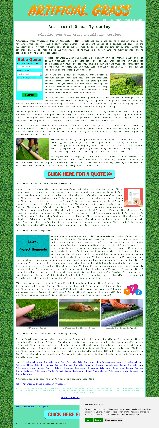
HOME (104, 20)
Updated (45, 407)
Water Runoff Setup (49, 368)
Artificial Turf (44, 371)
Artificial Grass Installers (125, 371)
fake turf (136, 213)
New (39, 407)
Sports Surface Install (68, 365)
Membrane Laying (94, 365)
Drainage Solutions (74, 368)
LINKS (111, 20)
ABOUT (118, 20)
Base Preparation (96, 371)
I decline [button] (98, 420)
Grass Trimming (24, 374)
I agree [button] (89, 420)
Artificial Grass (25, 368)
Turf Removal (68, 362)
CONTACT (127, 20)
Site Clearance (86, 362)
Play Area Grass (122, 368)
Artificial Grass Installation (40, 362)
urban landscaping (56, 216)
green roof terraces (110, 195)
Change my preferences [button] (113, 420)
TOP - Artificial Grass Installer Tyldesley (41, 384)
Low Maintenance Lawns (110, 362)
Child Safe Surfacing (39, 365)
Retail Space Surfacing (69, 371)
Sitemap (17, 407)
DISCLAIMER (137, 20)
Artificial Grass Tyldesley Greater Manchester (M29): (48, 41)
